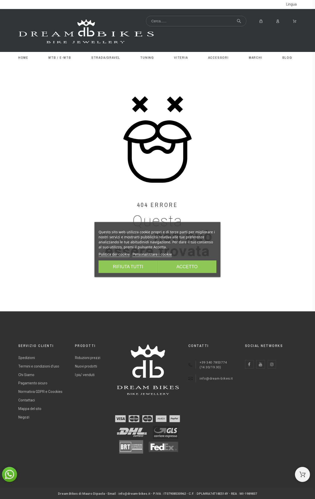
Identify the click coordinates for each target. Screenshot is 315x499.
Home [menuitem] (23, 57)
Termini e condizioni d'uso (38, 366)
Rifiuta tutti (127, 266)
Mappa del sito (29, 409)
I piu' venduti (85, 375)
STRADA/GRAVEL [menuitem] (105, 57)
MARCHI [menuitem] (255, 57)
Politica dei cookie (114, 254)
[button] (9, 474)
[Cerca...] (196, 21)
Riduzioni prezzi (87, 358)
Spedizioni (26, 358)
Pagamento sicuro (32, 383)
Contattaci (26, 400)
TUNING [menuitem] (147, 57)
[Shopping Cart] (302, 474)
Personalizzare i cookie (152, 254)
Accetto (187, 266)
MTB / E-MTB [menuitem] (59, 57)
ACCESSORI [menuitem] (218, 57)
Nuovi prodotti (86, 366)
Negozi (23, 417)
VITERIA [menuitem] (181, 57)
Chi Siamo (26, 375)
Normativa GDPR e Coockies (40, 392)
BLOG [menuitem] (287, 57)
